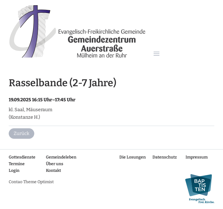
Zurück (21, 133)
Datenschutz (164, 157)
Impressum (197, 157)
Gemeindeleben (61, 157)
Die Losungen (132, 157)
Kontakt (53, 170)
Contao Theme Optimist (31, 181)
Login (14, 170)
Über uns (54, 163)
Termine (17, 163)
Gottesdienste (22, 157)
